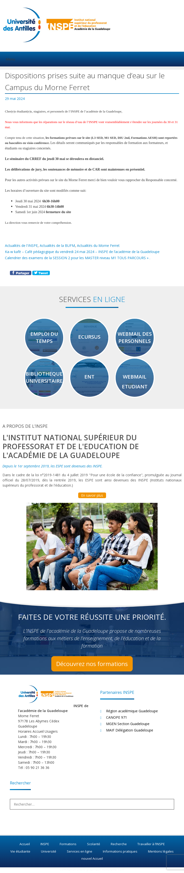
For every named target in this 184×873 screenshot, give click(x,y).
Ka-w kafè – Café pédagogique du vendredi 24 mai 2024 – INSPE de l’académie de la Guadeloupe (82, 251)
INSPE (44, 845)
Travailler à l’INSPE (151, 845)
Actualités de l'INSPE (21, 245)
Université (48, 852)
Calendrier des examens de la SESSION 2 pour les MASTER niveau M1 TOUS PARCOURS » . (77, 257)
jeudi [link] (50, 159)
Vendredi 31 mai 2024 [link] (30, 206)
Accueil (24, 845)
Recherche (119, 845)
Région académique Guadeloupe (132, 712)
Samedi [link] (20, 212)
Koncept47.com (113, 871)
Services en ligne (79, 852)
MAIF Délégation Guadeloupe (129, 731)
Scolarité (93, 845)
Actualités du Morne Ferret (98, 245)
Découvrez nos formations (92, 665)
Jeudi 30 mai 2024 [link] (28, 201)
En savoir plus (92, 496)
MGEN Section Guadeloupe (127, 725)
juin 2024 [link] (38, 212)
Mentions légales (161, 852)
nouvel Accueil (92, 860)
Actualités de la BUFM (57, 245)
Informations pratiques (120, 852)
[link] (50, 159)
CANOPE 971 (116, 718)
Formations (68, 845)
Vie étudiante (20, 852)
